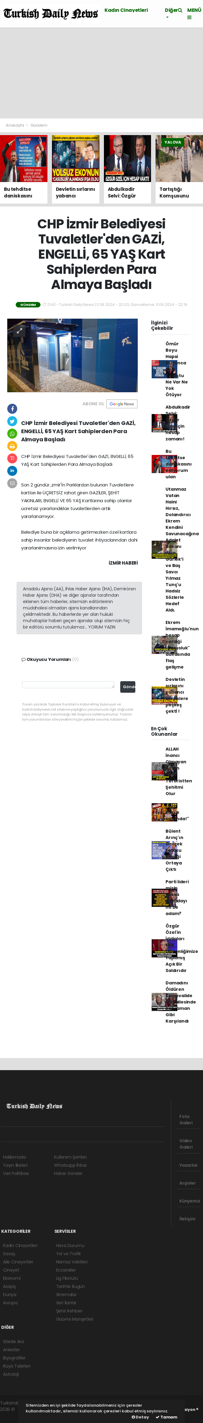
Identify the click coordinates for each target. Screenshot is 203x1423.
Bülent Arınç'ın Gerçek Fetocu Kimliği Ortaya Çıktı (174, 850)
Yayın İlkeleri (15, 1165)
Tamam (166, 1417)
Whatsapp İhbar (70, 1165)
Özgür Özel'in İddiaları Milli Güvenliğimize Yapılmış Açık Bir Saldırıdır (182, 948)
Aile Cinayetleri (18, 1262)
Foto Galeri (186, 1117)
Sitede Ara (13, 1341)
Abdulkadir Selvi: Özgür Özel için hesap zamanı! (178, 423)
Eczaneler (66, 1270)
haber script (12, 1416)
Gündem (39, 125)
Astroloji (11, 1374)
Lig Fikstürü (67, 1278)
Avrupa (10, 1303)
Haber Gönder (68, 1173)
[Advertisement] (101, 73)
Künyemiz (189, 1198)
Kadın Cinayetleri (126, 10)
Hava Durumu (70, 1245)
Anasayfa (15, 125)
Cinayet (11, 1270)
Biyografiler (14, 1358)
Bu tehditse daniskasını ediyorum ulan (179, 464)
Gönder (129, 686)
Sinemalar (66, 1295)
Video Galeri (186, 1141)
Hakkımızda (14, 1157)
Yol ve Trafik (68, 1254)
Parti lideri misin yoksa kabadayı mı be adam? (177, 898)
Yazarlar (188, 1162)
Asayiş (9, 1286)
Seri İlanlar (66, 1303)
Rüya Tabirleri (16, 1366)
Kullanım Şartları (70, 1157)
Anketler (11, 1350)
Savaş (9, 1254)
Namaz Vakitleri (72, 1262)
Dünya (9, 1295)
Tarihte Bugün (70, 1286)
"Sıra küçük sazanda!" (177, 812)
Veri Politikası (16, 1173)
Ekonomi (12, 1278)
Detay (140, 1417)
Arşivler (187, 1180)
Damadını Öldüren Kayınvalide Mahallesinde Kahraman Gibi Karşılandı (181, 1002)
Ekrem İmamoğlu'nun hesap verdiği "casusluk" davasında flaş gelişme (182, 644)
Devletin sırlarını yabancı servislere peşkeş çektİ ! (177, 695)
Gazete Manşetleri (75, 1319)
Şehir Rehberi (69, 1311)
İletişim (187, 1216)
